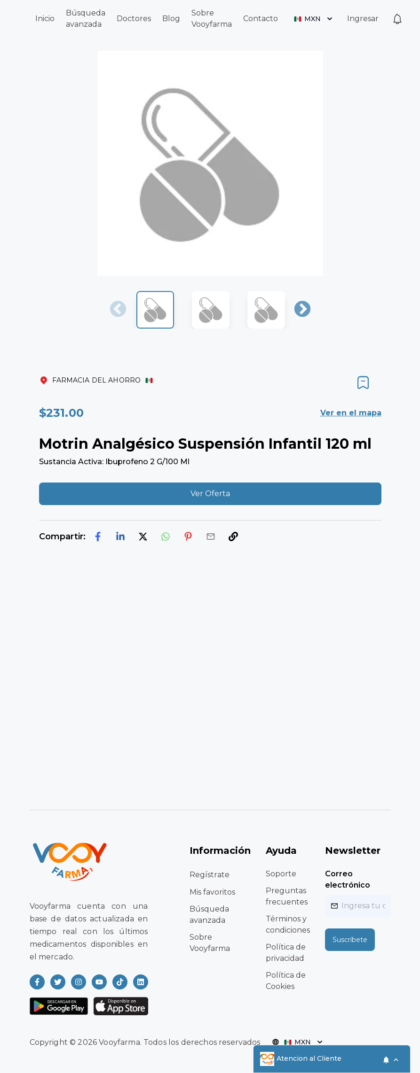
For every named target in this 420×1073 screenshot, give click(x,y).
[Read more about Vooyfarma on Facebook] (37, 981)
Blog (171, 18)
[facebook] (97, 536)
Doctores (134, 18)
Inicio (45, 18)
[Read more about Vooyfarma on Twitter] (57, 981)
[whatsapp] (165, 536)
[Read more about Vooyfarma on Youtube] (99, 981)
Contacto (260, 18)
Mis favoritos (212, 892)
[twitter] (143, 536)
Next (302, 310)
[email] (210, 536)
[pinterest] (188, 536)
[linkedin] (120, 536)
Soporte (281, 873)
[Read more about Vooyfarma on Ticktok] (119, 981)
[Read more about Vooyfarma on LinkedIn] (140, 981)
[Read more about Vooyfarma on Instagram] (78, 981)
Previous (118, 310)
